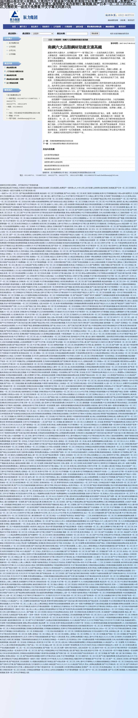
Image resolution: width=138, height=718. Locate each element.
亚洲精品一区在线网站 (59, 372)
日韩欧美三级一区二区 (115, 444)
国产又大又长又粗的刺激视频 (24, 485)
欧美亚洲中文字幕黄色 (55, 232)
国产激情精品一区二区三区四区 (34, 425)
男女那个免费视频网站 (58, 494)
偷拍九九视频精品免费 (19, 455)
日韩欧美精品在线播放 (60, 414)
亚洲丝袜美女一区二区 (48, 482)
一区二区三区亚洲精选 (29, 303)
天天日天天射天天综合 (22, 370)
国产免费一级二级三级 (120, 345)
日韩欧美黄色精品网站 (17, 645)
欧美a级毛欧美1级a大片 (124, 656)
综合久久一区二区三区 (107, 394)
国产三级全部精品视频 (94, 323)
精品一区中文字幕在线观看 (122, 292)
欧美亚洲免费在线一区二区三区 (72, 281)
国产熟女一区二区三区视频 (104, 491)
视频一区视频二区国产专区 (25, 298)
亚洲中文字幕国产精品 (19, 444)
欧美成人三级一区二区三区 (55, 430)
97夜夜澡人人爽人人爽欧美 (20, 562)
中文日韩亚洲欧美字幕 (111, 403)
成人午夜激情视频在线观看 (83, 557)
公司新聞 (57, 27)
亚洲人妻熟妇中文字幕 (20, 257)
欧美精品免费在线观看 (36, 243)
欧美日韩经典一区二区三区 (74, 554)
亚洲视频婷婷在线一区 (85, 590)
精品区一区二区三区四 (10, 458)
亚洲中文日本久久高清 (94, 419)
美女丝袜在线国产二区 (20, 276)
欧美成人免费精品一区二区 (38, 521)
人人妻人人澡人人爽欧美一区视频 (103, 331)
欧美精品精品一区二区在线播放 (121, 221)
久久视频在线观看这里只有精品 (41, 662)
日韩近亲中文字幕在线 (112, 535)
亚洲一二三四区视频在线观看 (99, 560)
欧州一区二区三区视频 (99, 653)
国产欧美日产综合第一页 (125, 477)
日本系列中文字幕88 (23, 279)
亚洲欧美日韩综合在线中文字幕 (11, 403)
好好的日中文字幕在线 (70, 268)
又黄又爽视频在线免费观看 (74, 232)
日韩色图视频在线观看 (101, 397)
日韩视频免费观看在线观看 (83, 303)
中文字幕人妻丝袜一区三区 (43, 345)
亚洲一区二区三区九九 (74, 595)
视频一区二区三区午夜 (71, 532)
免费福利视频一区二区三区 (63, 345)
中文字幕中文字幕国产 (117, 215)
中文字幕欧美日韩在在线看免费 (68, 284)
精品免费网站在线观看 (19, 535)
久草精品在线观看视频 (17, 628)
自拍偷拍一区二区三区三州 (127, 268)
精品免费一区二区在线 (47, 623)
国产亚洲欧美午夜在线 (68, 361)
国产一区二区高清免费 (66, 499)
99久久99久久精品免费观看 (115, 411)
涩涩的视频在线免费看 (57, 356)
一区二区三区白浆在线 (88, 235)
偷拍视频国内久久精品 (38, 232)
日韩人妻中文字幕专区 (36, 436)
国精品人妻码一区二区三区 (57, 367)
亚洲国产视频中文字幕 (29, 287)
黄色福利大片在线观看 (24, 359)
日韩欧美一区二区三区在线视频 (123, 298)
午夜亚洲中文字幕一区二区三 (54, 386)
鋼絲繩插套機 (11, 75)
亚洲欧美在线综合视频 (34, 386)
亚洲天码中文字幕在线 (39, 213)
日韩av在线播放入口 (69, 394)
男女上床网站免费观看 (74, 637)
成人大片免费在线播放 (29, 295)
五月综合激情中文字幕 (99, 631)
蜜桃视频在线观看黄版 (41, 326)
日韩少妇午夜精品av (51, 290)
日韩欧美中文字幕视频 (28, 312)
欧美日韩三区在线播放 (48, 224)
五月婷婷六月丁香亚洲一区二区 (105, 259)
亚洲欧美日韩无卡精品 (29, 237)
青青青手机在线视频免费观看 (59, 604)
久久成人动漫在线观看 (97, 262)
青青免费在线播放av (42, 452)
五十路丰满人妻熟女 (122, 229)
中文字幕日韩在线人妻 (63, 650)
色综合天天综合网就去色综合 (78, 411)
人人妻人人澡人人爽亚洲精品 (86, 546)
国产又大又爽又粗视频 (116, 670)
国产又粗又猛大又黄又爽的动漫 (122, 433)
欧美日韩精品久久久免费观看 (28, 224)
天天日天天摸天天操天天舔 (10, 287)
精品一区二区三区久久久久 (119, 441)
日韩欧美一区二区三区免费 (29, 281)
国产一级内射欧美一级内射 (75, 389)
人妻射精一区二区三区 (48, 221)
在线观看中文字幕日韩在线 (68, 408)
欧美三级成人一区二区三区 (120, 560)
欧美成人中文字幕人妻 (41, 270)
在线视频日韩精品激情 (12, 505)
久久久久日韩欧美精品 (65, 659)
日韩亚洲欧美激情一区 (22, 320)
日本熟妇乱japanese (114, 224)
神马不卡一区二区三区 (121, 317)
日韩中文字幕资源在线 (89, 306)
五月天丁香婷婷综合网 (94, 372)
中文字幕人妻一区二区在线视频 (81, 254)
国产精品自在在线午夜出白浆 (30, 207)
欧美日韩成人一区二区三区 (79, 485)
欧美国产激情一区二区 (71, 381)
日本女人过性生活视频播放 (76, 218)
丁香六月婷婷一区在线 (90, 328)
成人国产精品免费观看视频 (27, 350)
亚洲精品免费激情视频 (34, 628)
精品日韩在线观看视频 (93, 204)
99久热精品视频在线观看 (114, 309)
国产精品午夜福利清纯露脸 (55, 444)
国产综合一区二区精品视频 (14, 383)
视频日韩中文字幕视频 (100, 312)
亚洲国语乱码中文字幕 (65, 518)
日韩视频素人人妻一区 (114, 364)
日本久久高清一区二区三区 (40, 419)
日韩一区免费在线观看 (121, 538)
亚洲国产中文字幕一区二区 (63, 298)
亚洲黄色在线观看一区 (118, 458)
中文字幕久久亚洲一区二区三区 (78, 356)
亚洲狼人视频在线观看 (12, 381)
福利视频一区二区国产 (112, 323)
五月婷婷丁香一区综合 (19, 441)
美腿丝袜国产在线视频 (10, 207)
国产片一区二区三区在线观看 (51, 268)
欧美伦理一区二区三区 (98, 370)
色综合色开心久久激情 (17, 367)
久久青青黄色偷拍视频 (110, 204)
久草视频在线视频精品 (52, 628)
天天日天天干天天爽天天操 (72, 328)
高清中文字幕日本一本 (10, 364)
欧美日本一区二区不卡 (127, 494)
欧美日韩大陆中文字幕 (45, 466)
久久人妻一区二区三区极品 (12, 595)
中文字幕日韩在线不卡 (39, 587)
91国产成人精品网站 (35, 290)
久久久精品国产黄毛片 (78, 620)
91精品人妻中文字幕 (95, 196)
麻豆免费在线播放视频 (98, 251)
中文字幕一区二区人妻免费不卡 (40, 314)
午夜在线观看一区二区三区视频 (43, 480)
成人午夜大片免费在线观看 (22, 196)
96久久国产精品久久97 (95, 521)
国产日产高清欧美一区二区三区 (75, 551)
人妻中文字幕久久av (57, 196)
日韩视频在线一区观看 (12, 430)
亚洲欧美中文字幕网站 (120, 452)
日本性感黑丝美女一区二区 (22, 631)
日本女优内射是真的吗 (10, 653)
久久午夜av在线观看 (52, 447)
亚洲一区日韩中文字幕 (35, 328)
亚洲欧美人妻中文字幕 (57, 218)
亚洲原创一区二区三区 (108, 449)
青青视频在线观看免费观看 (40, 248)
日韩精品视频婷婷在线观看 (107, 268)
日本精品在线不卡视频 (107, 482)
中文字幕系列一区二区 (14, 221)
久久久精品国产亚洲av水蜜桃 (32, 265)
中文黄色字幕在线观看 (128, 582)
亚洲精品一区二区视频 (129, 323)
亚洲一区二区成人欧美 (83, 441)
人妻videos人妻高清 (62, 507)
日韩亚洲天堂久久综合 (12, 543)
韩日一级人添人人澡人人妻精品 (88, 290)
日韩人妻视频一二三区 (111, 389)
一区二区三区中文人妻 (66, 458)
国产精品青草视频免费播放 (79, 251)
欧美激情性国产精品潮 (38, 601)
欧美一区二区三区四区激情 (63, 229)
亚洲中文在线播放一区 (30, 259)
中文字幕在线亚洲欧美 (15, 474)
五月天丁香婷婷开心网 (124, 394)
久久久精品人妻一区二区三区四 (33, 430)
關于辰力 (23, 27)
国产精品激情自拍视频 (35, 348)
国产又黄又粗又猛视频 (75, 576)
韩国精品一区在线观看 (110, 339)
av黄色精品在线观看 (7, 326)
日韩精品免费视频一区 (81, 370)
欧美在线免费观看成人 (91, 359)
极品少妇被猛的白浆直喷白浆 (37, 218)
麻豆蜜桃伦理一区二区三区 (73, 422)
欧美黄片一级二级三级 (41, 196)
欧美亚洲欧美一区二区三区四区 (27, 482)
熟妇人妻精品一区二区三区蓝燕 (65, 584)
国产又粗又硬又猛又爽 (122, 273)
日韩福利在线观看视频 (74, 207)
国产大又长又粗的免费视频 (12, 590)
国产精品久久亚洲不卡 (73, 348)
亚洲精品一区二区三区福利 (103, 480)
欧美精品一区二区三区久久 (60, 248)
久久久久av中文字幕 (80, 392)
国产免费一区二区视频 (108, 290)
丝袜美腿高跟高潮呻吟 (74, 386)
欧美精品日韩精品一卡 (28, 458)
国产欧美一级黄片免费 (12, 438)
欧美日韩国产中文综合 (85, 469)
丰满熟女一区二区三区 (126, 290)
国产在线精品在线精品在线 (20, 414)
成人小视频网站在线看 (41, 494)
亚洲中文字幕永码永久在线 (33, 598)
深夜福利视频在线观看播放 (124, 491)
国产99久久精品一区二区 (73, 193)
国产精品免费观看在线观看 (29, 193)
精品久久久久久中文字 (47, 491)
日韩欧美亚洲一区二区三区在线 (14, 670)
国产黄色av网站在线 (98, 301)
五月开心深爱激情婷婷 (31, 449)
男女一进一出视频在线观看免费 (89, 408)
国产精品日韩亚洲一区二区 (22, 345)
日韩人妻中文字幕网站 (84, 662)
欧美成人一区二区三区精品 (114, 609)
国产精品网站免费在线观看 (25, 593)
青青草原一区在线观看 (48, 210)
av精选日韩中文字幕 (82, 524)
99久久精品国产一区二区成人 (30, 551)
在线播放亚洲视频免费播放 (71, 477)
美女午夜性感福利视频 (118, 485)
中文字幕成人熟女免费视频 (20, 540)
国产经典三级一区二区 (64, 653)
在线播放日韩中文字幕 (112, 595)
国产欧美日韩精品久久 (12, 331)
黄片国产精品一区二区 (64, 510)
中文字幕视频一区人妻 (114, 240)
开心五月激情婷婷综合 (75, 513)
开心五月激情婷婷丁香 (58, 411)
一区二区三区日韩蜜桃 (75, 309)
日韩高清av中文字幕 (111, 386)
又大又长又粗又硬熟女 (128, 408)
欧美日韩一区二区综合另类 (20, 202)
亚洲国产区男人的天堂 (10, 334)
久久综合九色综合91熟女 (26, 565)
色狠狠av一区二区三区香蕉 (39, 257)
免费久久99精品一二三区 (53, 427)
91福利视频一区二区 (19, 436)
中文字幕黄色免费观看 (89, 213)
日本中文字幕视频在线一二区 (34, 422)
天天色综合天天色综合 (57, 562)
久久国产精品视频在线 (72, 587)
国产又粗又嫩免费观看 (93, 281)
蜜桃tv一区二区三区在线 (92, 207)
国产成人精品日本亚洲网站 (117, 510)
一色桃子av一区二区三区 (9, 193)
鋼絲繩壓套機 (113, 20)
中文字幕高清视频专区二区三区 (18, 510)
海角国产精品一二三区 (20, 248)
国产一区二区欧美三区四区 (119, 659)
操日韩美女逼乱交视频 (81, 287)
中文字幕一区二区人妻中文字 (118, 276)
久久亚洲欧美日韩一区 (82, 229)
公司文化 (12, 50)
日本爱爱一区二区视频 (29, 529)
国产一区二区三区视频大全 (115, 270)
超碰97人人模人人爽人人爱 (57, 204)
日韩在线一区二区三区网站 (74, 364)
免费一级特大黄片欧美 (68, 648)
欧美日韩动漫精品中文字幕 (112, 326)
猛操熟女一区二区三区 (64, 392)
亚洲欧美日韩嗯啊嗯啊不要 (26, 571)
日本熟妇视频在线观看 (14, 375)
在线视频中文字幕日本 (27, 582)
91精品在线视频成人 (7, 270)
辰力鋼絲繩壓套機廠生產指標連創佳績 (64, 144)
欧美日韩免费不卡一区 (92, 279)
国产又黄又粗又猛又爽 (22, 323)
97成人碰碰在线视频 (80, 460)
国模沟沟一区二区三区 (90, 656)
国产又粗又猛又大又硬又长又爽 (98, 342)
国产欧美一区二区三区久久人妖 (94, 615)
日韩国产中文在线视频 (53, 532)
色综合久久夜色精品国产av (53, 568)
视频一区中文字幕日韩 (90, 350)
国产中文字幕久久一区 (116, 251)
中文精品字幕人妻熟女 (114, 262)
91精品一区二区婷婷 (27, 226)
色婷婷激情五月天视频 (29, 392)
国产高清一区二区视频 (59, 246)
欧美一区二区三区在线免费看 (15, 273)
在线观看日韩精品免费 (76, 204)
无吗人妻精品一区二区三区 (47, 306)
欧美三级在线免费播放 (12, 237)
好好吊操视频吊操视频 (58, 270)
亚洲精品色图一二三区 (35, 427)
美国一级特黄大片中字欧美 (35, 474)
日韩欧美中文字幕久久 (8, 565)
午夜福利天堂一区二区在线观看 (35, 317)
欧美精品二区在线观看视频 (117, 356)
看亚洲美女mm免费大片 (24, 246)
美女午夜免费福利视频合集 (98, 215)
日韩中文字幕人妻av (102, 505)
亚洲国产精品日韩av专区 (102, 199)
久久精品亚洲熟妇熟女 (75, 257)
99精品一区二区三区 (105, 317)
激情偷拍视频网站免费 (125, 516)
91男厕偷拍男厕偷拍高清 (68, 626)
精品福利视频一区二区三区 (112, 281)
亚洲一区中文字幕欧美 (22, 606)
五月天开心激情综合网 (40, 356)
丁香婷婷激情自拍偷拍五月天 (31, 639)
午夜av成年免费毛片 (124, 193)
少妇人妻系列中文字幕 (110, 455)
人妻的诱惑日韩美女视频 (39, 254)
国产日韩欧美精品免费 (110, 378)
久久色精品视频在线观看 (47, 301)
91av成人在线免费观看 (89, 477)
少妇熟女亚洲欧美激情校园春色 (100, 452)
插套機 (122, 20)
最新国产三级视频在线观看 (105, 295)
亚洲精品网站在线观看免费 (62, 370)
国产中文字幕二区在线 (43, 342)
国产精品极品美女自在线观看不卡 (111, 540)
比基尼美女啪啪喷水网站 (32, 469)
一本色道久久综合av (40, 359)
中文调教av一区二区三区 (125, 350)
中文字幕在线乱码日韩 (96, 436)
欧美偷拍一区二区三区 (76, 419)
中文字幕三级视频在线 (89, 587)
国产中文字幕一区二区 (99, 659)
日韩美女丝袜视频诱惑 (55, 554)
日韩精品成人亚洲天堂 (35, 642)
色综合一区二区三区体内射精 (116, 367)
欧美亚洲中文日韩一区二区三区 (27, 400)
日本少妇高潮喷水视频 (107, 213)
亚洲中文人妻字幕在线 (119, 246)
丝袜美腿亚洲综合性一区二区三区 (104, 516)
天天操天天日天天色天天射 (119, 210)
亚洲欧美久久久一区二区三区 (92, 598)
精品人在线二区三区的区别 (88, 320)
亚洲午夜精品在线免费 (64, 623)
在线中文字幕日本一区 (66, 221)
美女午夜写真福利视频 (12, 303)
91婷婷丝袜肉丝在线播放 (47, 529)
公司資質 (12, 47)
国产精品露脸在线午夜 (125, 226)
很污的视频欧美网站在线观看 (119, 604)
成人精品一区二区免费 (128, 348)
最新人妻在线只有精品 (112, 466)
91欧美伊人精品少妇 (97, 411)
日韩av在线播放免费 (37, 251)
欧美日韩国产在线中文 (91, 463)
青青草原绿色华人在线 (65, 482)
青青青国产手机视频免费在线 (114, 422)
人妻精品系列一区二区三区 (95, 364)
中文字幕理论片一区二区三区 (24, 337)
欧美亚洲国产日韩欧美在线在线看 (42, 507)
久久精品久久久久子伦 (40, 279)
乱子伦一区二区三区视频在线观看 (56, 265)
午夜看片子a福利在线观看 (99, 573)
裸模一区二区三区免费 (34, 463)
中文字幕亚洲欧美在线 (14, 210)
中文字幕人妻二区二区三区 (90, 243)
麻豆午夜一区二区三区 (125, 527)
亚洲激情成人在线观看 (82, 301)
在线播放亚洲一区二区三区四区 (69, 339)
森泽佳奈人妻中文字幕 (67, 469)
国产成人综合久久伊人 (58, 326)
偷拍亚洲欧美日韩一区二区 (106, 226)
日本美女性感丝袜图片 (79, 452)
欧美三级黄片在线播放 (91, 193)
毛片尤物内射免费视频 (115, 301)
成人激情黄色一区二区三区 (101, 345)
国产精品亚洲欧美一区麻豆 (12, 204)
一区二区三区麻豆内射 (62, 337)
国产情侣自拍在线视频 (30, 268)
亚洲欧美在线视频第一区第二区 (53, 207)
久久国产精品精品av (35, 568)
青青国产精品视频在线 (109, 279)
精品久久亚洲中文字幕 (58, 257)
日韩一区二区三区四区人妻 (34, 403)
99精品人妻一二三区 (81, 518)
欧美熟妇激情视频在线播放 (40, 240)
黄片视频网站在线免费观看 (93, 386)
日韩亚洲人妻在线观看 (34, 378)
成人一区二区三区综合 (41, 411)
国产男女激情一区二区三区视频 (86, 540)
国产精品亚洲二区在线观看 (98, 601)
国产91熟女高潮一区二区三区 (64, 662)
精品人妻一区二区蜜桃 (76, 240)
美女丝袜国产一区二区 (120, 199)
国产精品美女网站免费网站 (94, 502)
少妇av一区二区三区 (106, 628)
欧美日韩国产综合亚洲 (93, 232)
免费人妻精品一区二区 (36, 634)
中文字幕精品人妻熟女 (44, 226)
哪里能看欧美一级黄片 (12, 609)
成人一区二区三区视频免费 (94, 513)
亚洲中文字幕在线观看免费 (54, 403)
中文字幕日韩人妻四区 (113, 202)
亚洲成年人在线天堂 (7, 411)
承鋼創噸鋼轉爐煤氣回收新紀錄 (61, 141)
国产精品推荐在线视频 (110, 284)
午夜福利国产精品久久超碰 (69, 235)
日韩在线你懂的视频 (57, 323)
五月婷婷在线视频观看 (51, 361)
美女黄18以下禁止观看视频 (14, 339)
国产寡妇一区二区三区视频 (103, 571)
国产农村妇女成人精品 (58, 202)
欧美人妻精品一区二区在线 (45, 416)
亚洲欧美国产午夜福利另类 (63, 226)
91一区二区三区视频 (54, 538)
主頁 (50, 40)
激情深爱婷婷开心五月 (19, 637)
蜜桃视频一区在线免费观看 (92, 403)
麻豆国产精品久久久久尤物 (104, 303)
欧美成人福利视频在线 (112, 381)
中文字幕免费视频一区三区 (43, 262)
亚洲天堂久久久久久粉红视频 (52, 551)
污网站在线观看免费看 (57, 359)
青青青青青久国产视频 (116, 218)
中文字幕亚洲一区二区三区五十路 (98, 246)
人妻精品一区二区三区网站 (79, 634)
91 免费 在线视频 (26, 284)
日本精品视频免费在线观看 (65, 353)
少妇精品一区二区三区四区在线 (71, 383)
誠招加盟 (79, 27)
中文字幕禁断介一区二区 (116, 287)
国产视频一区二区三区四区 (112, 237)
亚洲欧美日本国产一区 (20, 507)
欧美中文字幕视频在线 (108, 193)
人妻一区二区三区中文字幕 (104, 579)
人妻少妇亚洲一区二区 (47, 303)
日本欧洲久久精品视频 (84, 433)
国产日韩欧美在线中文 (117, 573)
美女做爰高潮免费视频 (44, 593)
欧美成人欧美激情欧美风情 (91, 284)
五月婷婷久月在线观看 (112, 562)
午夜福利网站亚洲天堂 (126, 243)
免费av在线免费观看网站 (40, 202)
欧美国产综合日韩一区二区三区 (31, 215)
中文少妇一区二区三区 (60, 314)
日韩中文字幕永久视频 (107, 320)
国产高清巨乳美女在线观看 (73, 609)
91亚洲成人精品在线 (92, 414)
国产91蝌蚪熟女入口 (126, 386)
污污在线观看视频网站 (11, 226)
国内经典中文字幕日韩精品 (49, 237)
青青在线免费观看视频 (108, 359)
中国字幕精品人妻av (52, 477)
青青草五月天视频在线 (98, 224)
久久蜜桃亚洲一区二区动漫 (93, 422)
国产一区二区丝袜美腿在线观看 (103, 248)
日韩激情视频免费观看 (113, 593)
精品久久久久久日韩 (106, 637)
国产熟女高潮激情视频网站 (120, 397)
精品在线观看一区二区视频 (95, 240)
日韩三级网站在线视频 (29, 381)
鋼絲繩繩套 (110, 27)
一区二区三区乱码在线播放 (32, 648)
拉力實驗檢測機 (12, 83)
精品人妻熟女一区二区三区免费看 (89, 237)
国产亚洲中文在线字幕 (83, 210)
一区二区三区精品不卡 (31, 408)
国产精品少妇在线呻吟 (8, 452)
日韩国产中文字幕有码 (14, 408)
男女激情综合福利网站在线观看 (100, 460)
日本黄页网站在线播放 (72, 667)
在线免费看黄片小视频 (59, 419)
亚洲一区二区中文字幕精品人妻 (17, 673)
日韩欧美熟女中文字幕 (47, 392)
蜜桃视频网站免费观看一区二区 (113, 232)
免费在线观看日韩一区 (17, 328)
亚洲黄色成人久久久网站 (16, 554)
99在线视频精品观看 (87, 538)
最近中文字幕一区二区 (49, 199)
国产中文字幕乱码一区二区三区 (34, 204)
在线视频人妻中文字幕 (112, 488)
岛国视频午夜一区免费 (15, 502)
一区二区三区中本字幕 (124, 320)
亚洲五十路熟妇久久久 (67, 199)
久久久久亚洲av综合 (128, 196)
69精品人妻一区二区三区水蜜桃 (25, 557)
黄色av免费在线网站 (73, 213)
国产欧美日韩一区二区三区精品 (122, 265)
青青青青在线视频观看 (53, 474)
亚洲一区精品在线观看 (108, 430)
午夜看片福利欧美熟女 (50, 383)
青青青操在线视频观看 (14, 422)
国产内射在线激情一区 (31, 221)
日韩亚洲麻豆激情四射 (126, 279)
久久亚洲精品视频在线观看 (50, 334)
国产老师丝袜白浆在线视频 (68, 579)
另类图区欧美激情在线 (82, 631)
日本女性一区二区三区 (96, 202)
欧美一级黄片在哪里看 (14, 317)
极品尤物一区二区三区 (66, 210)
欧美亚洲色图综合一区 (84, 199)
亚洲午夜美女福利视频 (8, 584)
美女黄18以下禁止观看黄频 (81, 248)
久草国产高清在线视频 (79, 262)
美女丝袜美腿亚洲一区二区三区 (31, 364)
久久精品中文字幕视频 (57, 279)
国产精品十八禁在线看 (57, 637)
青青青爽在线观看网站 (44, 565)
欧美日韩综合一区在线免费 (84, 298)
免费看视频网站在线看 (126, 359)
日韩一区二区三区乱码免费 (30, 199)
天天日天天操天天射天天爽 (76, 323)
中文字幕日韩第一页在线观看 (94, 474)
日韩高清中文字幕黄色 (38, 560)
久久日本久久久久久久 (103, 298)
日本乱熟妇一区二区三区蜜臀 (73, 543)
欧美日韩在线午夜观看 (20, 232)
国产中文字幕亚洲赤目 (85, 505)
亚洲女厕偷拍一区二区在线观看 (44, 284)
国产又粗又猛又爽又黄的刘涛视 (42, 546)
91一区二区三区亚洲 (68, 259)
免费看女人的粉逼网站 (33, 235)
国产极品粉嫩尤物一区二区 (90, 449)
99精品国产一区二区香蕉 (127, 449)
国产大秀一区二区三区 (113, 551)
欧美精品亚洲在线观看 (81, 405)
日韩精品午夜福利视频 (97, 392)
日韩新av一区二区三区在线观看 (17, 254)
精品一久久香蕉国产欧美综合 (61, 276)
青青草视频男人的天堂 (100, 221)
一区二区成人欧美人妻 (30, 524)
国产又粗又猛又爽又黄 (76, 326)
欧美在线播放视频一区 (124, 295)
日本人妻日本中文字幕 (72, 598)
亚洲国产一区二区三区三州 (91, 667)
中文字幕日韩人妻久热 (126, 430)
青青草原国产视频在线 (50, 505)
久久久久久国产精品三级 (27, 306)
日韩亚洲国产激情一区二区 (10, 199)
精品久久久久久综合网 (65, 301)
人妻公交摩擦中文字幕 (31, 375)
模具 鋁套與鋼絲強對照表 (119, 34)
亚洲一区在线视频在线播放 (95, 270)
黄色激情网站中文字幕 (82, 345)
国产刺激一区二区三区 (51, 648)
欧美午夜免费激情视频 (57, 213)
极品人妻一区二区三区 (36, 455)
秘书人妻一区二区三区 (36, 477)
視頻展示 (45, 27)
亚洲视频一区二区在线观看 (53, 598)
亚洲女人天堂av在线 (110, 494)
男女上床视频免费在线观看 (32, 361)
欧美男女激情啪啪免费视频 (19, 240)
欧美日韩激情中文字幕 (10, 551)
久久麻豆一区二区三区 (102, 557)
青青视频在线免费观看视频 (17, 243)
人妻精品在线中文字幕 (29, 405)
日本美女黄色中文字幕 (14, 598)
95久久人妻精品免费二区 (87, 361)
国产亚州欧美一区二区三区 (121, 342)
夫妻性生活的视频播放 (31, 579)
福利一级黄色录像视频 (64, 405)
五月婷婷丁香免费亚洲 (86, 529)
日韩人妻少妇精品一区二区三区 (122, 353)
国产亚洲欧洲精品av (62, 480)
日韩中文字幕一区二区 (108, 243)
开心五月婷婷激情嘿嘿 (45, 312)
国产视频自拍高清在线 (22, 664)
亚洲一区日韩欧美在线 (78, 612)
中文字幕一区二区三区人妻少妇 (91, 381)
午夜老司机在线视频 (47, 653)
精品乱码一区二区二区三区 (110, 582)
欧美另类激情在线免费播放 (41, 414)
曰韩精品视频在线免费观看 (59, 254)
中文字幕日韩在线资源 (98, 276)
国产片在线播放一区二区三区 (98, 507)
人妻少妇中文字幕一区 (64, 331)
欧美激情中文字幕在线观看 (91, 378)
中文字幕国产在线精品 (120, 529)
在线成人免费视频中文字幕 (119, 312)
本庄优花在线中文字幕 (24, 494)
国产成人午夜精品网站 (93, 326)
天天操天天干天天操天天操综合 (76, 215)
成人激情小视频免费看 (96, 337)
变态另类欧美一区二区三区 (36, 394)
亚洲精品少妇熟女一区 (81, 331)
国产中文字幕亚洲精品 (67, 290)
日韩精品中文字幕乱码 (24, 292)
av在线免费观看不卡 (27, 342)
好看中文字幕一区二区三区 (110, 328)
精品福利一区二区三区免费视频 (51, 193)
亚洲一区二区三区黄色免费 (124, 645)
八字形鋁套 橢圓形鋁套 (14, 71)
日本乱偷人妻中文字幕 (41, 292)
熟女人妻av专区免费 (54, 317)
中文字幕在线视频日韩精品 (50, 281)
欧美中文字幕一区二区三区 (48, 471)
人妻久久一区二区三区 (48, 579)
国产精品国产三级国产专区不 (84, 295)
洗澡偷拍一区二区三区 (74, 535)
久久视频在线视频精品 (127, 284)
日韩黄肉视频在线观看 (113, 565)
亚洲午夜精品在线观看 (67, 237)
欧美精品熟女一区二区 (46, 295)
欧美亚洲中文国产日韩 (47, 590)
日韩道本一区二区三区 (74, 279)
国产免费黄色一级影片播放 (100, 265)
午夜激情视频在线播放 (114, 617)
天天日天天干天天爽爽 (19, 576)
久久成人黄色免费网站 (36, 488)
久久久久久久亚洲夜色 (50, 469)
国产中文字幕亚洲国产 (36, 620)
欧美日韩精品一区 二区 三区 (90, 532)
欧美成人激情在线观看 (17, 463)
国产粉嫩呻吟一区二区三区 (38, 535)
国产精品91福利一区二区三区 (70, 350)
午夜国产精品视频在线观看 (54, 389)
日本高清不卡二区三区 (73, 403)
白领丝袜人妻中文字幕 (99, 405)
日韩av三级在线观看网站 (114, 436)
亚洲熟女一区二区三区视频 (77, 202)
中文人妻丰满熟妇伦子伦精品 (76, 436)
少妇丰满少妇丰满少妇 (90, 628)
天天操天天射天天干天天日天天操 (40, 441)
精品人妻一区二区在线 (29, 491)
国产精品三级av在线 (80, 650)
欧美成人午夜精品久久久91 (79, 265)
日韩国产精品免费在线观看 (77, 438)
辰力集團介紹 (14, 43)
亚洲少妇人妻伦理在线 (52, 328)
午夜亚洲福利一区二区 (69, 334)
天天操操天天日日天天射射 (64, 312)
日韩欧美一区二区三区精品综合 (72, 447)
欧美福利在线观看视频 (71, 243)
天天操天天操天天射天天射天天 (34, 538)
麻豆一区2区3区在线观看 (23, 229)
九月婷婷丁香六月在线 (100, 210)
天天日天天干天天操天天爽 (29, 573)
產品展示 (34, 27)
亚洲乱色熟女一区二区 (76, 549)
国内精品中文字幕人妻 (80, 224)
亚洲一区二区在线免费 (85, 259)
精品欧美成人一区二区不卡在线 (55, 309)
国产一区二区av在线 (16, 235)
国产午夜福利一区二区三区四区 (102, 524)
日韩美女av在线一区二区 (16, 394)
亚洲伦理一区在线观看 (47, 405)
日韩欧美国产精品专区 (52, 463)
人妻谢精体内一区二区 (83, 499)
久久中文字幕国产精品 (24, 326)
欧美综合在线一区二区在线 (54, 215)
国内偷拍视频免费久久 (12, 259)
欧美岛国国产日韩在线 (98, 496)
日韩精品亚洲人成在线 (107, 587)
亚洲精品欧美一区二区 (113, 447)
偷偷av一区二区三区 (61, 466)
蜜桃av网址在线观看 (30, 623)
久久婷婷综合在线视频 (53, 243)
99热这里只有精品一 (119, 460)
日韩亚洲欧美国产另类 (62, 262)
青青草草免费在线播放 (55, 601)
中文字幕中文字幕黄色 (88, 268)
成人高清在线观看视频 (76, 367)
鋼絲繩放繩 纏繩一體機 (14, 79)
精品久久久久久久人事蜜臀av (113, 372)
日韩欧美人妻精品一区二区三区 (57, 251)
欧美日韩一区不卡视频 (113, 650)
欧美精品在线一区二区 (27, 353)
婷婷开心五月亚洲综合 (68, 639)
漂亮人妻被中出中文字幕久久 (16, 290)
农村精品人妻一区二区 (117, 631)
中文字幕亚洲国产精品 (114, 392)
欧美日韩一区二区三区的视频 (97, 314)
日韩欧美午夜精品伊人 (76, 270)
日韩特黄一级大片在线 (91, 430)
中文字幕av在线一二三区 (94, 562)
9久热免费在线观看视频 (76, 494)
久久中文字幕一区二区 (87, 334)
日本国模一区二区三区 (72, 378)
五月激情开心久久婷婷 (78, 314)
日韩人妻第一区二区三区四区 (84, 226)
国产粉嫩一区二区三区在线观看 (113, 207)
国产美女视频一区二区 (61, 342)
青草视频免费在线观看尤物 (48, 350)
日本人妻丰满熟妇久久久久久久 (55, 438)
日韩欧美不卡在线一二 (48, 408)
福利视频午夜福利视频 (10, 284)
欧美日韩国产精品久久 (81, 292)
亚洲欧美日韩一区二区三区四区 (54, 502)
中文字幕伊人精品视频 (12, 405)
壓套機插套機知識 (94, 27)
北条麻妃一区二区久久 (93, 549)
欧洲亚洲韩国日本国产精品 (95, 543)
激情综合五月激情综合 (28, 466)
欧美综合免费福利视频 (80, 496)
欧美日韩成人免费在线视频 (16, 378)
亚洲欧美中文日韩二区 (17, 348)
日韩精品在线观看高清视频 (36, 367)
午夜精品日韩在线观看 (31, 210)
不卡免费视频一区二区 (24, 262)
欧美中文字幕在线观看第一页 (42, 606)
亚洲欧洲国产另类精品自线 (30, 334)
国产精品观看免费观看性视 (104, 590)
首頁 (14, 27)
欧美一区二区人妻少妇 (12, 265)
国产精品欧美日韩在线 (8, 350)
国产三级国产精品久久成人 (29, 397)
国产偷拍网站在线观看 (122, 571)
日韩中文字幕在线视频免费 (107, 235)
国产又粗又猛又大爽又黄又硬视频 (44, 320)
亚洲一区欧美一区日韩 (38, 615)
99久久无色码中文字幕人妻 (12, 449)
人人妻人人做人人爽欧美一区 (50, 259)
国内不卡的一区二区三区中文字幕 (107, 648)
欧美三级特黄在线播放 (25, 452)
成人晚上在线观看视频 (98, 416)
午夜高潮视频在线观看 (14, 623)
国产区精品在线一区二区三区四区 (52, 573)
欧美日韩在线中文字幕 (118, 518)
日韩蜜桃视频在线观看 (43, 460)
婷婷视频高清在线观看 (84, 397)
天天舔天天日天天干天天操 (56, 595)
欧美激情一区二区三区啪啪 (14, 447)
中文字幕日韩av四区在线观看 (26, 301)
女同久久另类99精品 (21, 251)
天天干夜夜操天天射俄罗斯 (93, 488)
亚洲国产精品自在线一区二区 (91, 375)
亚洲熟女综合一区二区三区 (31, 626)
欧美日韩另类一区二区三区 (43, 229)
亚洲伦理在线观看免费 (10, 215)
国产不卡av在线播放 (56, 587)
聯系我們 (131, 20)
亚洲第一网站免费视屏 (93, 257)
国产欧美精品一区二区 (24, 411)
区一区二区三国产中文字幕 (20, 213)
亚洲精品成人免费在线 (47, 331)
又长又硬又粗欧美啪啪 (59, 240)
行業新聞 (68, 27)
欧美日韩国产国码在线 (48, 518)
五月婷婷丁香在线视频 (112, 196)
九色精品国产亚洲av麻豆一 (100, 518)
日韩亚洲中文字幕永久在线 (40, 276)
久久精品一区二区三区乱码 (36, 273)
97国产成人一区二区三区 (35, 645)
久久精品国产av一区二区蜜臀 (51, 449)
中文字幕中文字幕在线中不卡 (76, 196)
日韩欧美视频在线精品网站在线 (67, 375)
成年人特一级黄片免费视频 (81, 604)
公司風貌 (12, 54)
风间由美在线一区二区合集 (46, 582)
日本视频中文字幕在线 (83, 458)
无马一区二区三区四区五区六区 (103, 229)
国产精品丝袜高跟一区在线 (67, 320)
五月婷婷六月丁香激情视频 (122, 254)
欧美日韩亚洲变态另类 (76, 246)
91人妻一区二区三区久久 (113, 383)
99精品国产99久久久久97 (58, 664)
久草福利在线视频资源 (106, 546)
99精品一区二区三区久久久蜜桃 (43, 510)
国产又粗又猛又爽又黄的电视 (26, 433)
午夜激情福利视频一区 (64, 295)
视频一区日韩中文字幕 (55, 273)
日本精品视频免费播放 (100, 458)
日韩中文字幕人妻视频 (81, 276)
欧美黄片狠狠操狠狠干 (33, 339)
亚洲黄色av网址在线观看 (118, 314)
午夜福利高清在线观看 (81, 416)
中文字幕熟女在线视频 (83, 221)
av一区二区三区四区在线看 (97, 218)
